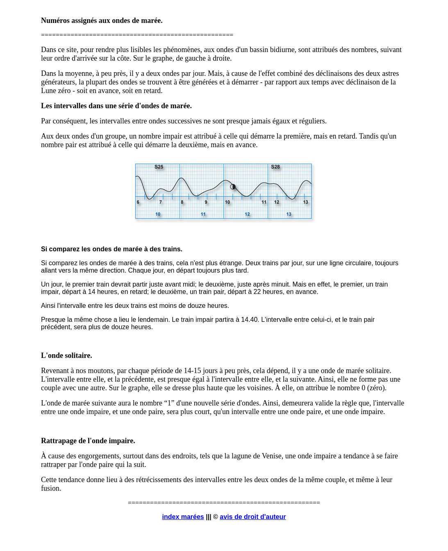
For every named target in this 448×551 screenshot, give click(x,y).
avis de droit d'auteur (253, 516)
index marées (183, 516)
